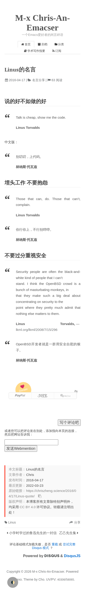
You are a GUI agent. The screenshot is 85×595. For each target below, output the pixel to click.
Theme (28, 579)
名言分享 (38, 80)
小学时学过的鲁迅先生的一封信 (33, 533)
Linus (10, 522)
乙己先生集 (67, 533)
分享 (77, 522)
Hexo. (17, 579)
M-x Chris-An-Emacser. (48, 571)
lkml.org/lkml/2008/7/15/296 (36, 330)
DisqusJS (72, 556)
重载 (55, 544)
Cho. (41, 579)
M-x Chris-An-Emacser (42, 22)
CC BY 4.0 (28, 507)
